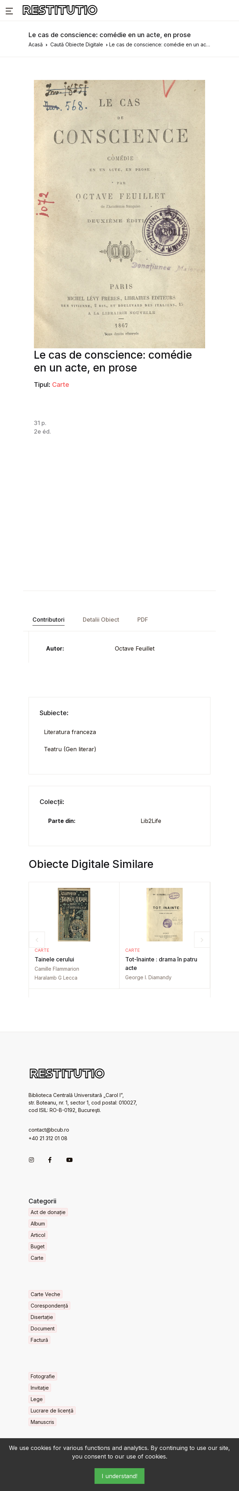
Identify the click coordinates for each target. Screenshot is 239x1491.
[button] (9, 10)
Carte (60, 384)
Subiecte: (54, 713)
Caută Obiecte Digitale (76, 44)
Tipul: (42, 384)
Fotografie (43, 1376)
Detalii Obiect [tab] (101, 619)
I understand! (119, 1476)
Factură (39, 1340)
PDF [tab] (142, 619)
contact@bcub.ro (49, 1130)
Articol (38, 1235)
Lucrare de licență (52, 1410)
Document (43, 1328)
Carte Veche (45, 1294)
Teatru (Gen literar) (70, 749)
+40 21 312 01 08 (48, 1138)
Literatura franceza (70, 732)
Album (38, 1223)
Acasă (36, 44)
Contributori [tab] (48, 619)
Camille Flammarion (57, 969)
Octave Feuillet (134, 648)
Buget (38, 1246)
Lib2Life (151, 820)
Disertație (42, 1317)
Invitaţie (40, 1388)
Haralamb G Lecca (56, 978)
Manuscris (42, 1422)
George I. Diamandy (148, 977)
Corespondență (49, 1306)
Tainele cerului (54, 959)
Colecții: (52, 801)
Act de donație (48, 1212)
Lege (37, 1399)
